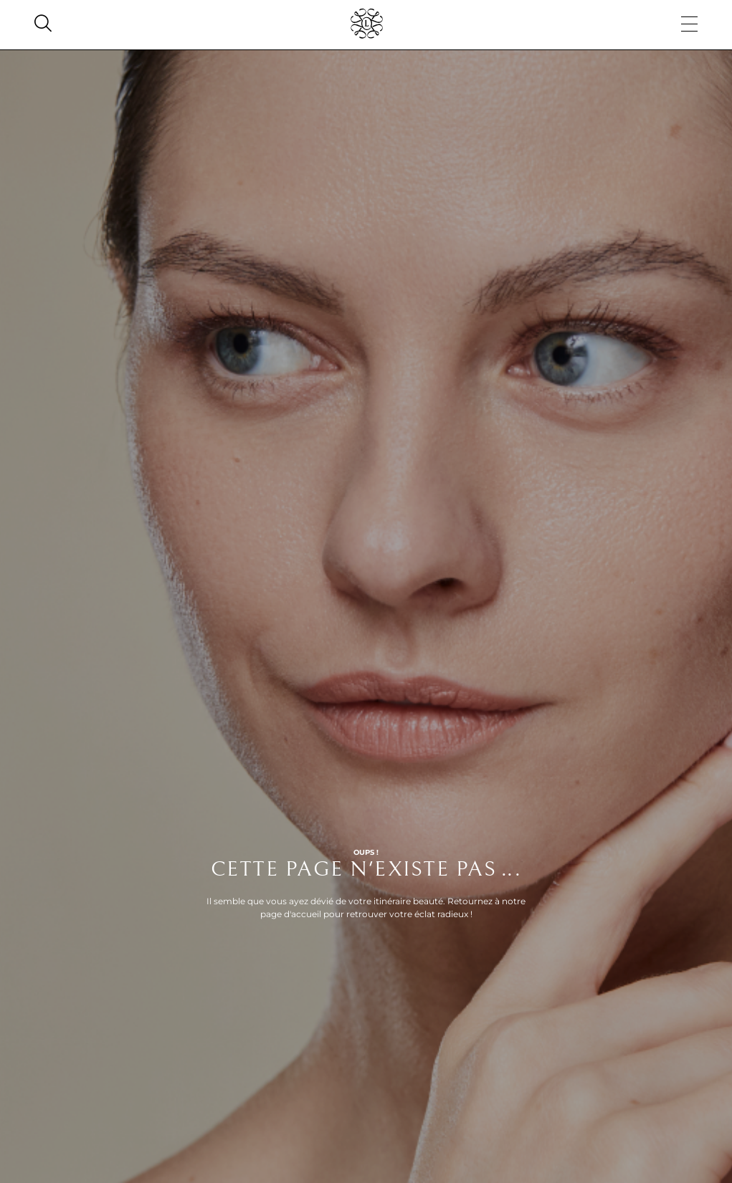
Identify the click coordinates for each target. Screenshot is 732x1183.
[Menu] (689, 25)
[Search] (43, 25)
